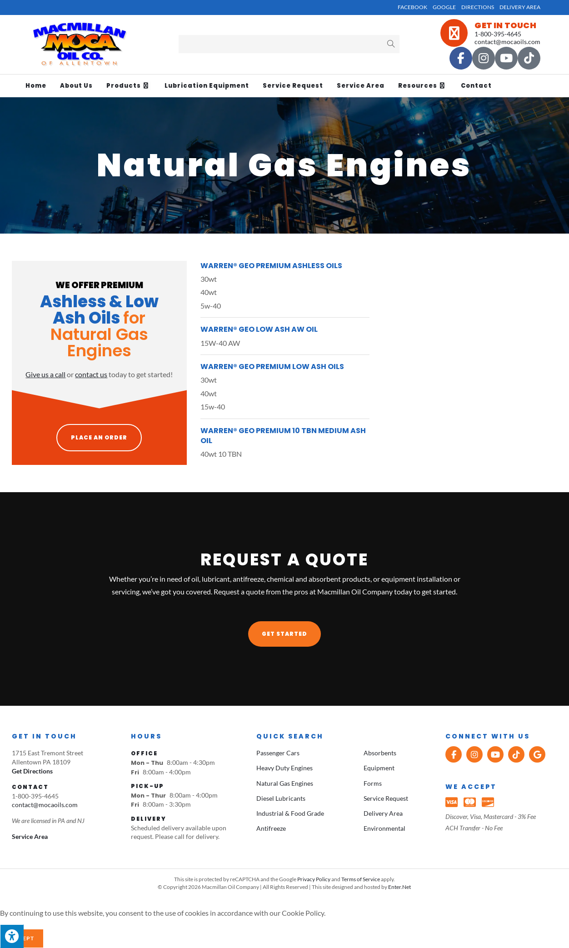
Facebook (412, 7)
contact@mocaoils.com (507, 41)
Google (444, 7)
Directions (477, 7)
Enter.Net (399, 886)
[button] (284, 634)
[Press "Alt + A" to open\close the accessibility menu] (12, 936)
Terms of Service (360, 879)
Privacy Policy (313, 879)
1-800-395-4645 (497, 34)
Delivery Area (519, 7)
